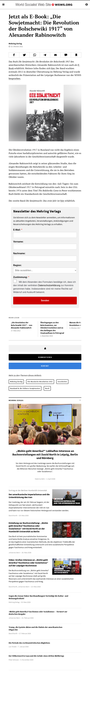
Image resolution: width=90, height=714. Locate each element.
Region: (17, 265)
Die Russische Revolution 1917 (40, 381)
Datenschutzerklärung (49, 285)
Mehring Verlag (15, 43)
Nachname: (19, 253)
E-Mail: (17, 230)
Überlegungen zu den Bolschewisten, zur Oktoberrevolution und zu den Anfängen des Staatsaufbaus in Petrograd (52, 327)
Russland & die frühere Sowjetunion (25, 388)
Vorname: (18, 242)
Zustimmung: (20, 277)
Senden (45, 300)
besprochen (14, 78)
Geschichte (62, 381)
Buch (47, 388)
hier (53, 68)
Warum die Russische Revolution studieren (78, 323)
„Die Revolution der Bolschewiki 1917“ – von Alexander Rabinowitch (21, 325)
